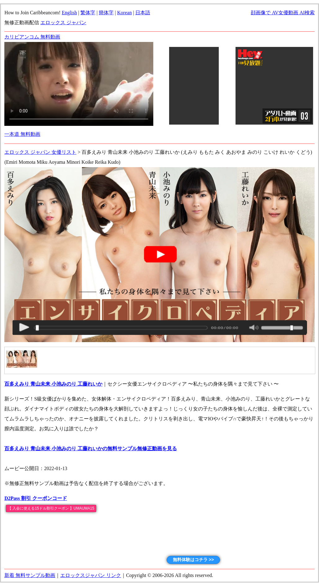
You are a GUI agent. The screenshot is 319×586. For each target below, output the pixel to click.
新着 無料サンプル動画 (29, 575)
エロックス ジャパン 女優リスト (40, 152)
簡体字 (106, 12)
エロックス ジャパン (63, 22)
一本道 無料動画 (22, 134)
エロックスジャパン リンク (90, 575)
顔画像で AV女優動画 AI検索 (283, 12)
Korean (124, 12)
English (69, 12)
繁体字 (87, 12)
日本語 (142, 12)
